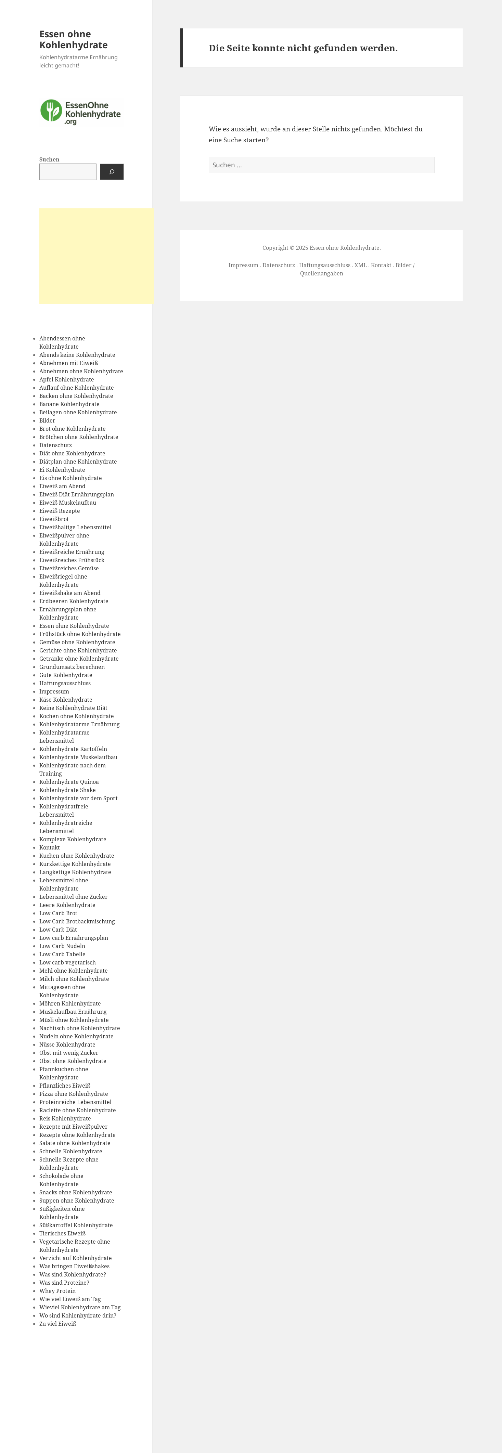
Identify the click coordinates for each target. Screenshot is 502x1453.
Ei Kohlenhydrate (62, 469)
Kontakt (49, 847)
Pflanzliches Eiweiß (64, 1085)
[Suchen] (112, 172)
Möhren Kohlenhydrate (70, 1003)
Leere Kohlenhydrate (67, 905)
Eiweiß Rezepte (59, 511)
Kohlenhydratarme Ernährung (79, 724)
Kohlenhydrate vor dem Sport (78, 798)
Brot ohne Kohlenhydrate (72, 428)
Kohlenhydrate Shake (67, 790)
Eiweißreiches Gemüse (69, 568)
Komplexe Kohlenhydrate (72, 839)
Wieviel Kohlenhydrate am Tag (80, 1307)
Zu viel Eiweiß (57, 1323)
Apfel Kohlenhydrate (66, 379)
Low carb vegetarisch (67, 962)
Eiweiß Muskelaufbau (67, 502)
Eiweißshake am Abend (70, 593)
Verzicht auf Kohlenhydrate (75, 1258)
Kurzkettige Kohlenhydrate (75, 864)
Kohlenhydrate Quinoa (69, 782)
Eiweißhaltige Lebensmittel (75, 527)
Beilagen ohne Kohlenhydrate (78, 412)
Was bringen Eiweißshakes (74, 1266)
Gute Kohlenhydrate (65, 675)
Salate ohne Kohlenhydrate (75, 1143)
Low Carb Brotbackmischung (77, 921)
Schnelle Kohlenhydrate (70, 1151)
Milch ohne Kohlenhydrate (74, 979)
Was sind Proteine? (64, 1282)
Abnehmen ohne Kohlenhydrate (81, 371)
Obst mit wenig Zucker (69, 1052)
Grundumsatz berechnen (72, 667)
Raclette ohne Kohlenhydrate (77, 1110)
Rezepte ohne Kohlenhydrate (77, 1135)
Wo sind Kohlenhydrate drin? (77, 1315)
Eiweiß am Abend (62, 486)
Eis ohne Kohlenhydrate (70, 478)
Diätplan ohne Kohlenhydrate (78, 461)
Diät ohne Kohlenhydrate (72, 453)
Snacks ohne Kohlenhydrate (75, 1192)
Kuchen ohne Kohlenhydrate (76, 855)
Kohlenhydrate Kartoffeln (73, 749)
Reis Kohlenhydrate (65, 1118)
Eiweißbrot (54, 519)
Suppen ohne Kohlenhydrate (76, 1200)
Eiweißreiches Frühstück (71, 560)
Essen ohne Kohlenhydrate (73, 39)
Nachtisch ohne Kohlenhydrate (79, 1028)
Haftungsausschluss (65, 683)
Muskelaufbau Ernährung (73, 1011)
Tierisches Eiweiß (62, 1233)
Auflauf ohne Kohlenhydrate (76, 387)
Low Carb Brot (58, 913)
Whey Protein (57, 1291)
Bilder (47, 420)
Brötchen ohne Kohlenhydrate (78, 437)
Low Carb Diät (58, 929)
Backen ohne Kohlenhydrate (76, 396)
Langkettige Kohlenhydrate (75, 872)
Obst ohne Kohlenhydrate (72, 1061)
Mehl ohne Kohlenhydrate (73, 970)
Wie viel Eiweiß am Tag (70, 1299)
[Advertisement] (96, 256)
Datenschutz (55, 445)
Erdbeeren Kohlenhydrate (73, 601)
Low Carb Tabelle (62, 954)
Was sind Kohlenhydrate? (72, 1274)
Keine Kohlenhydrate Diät (73, 708)
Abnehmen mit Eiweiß (68, 363)
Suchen (49, 159)
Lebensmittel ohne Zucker (73, 896)
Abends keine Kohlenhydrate (77, 355)
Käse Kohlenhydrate (65, 699)
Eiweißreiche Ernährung (71, 552)
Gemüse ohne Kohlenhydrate (77, 642)
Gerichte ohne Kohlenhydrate (78, 650)
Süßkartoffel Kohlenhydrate (76, 1225)
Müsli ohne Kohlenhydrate (74, 1020)
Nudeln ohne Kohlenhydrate (76, 1036)
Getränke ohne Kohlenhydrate (79, 658)
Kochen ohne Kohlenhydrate (76, 716)
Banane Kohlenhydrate (69, 404)
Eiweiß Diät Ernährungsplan (76, 494)
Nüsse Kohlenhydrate (67, 1044)
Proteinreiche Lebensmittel (75, 1102)
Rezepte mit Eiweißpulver (73, 1126)
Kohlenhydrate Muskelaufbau (78, 757)
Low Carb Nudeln (62, 946)
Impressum (54, 691)
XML (361, 265)
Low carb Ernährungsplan (73, 938)
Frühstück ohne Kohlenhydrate (80, 634)
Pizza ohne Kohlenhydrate (73, 1094)
